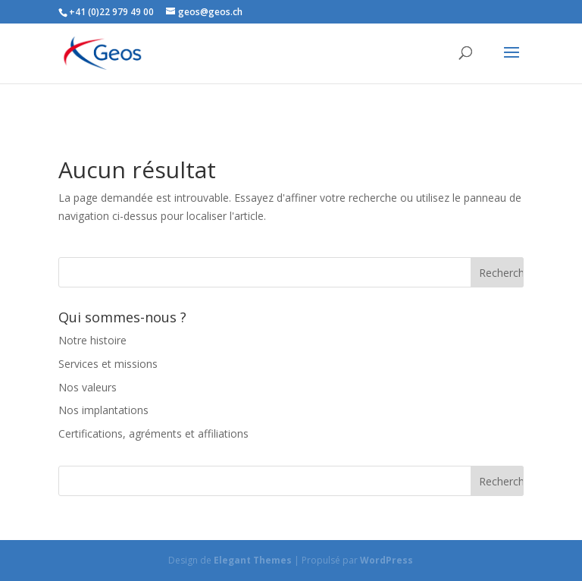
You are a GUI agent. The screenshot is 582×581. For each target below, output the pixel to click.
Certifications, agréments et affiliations (153, 433)
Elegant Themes (253, 560)
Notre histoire (92, 340)
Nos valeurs (87, 387)
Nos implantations (103, 410)
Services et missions (108, 363)
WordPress (386, 560)
